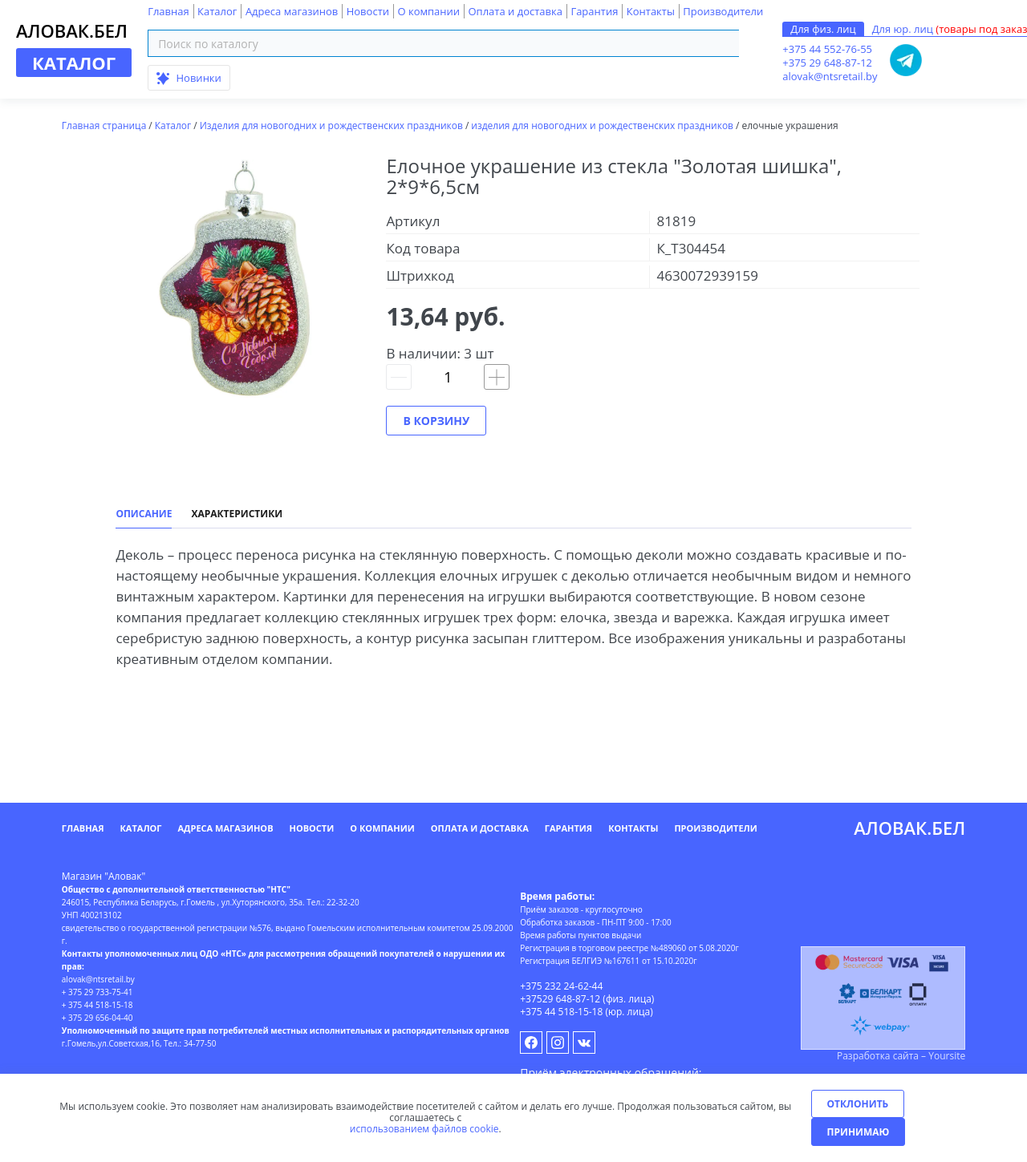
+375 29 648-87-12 (827, 62)
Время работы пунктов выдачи (580, 935)
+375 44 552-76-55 (827, 49)
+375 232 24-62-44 (561, 986)
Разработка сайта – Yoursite (901, 1056)
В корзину (436, 420)
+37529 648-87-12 (560, 999)
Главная (168, 11)
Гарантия (594, 11)
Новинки (188, 78)
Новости (368, 11)
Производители (723, 11)
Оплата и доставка (515, 11)
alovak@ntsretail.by (829, 76)
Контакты (651, 11)
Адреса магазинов (292, 11)
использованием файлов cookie (424, 1129)
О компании (428, 11)
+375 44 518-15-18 (561, 1011)
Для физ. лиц (822, 29)
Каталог (217, 11)
